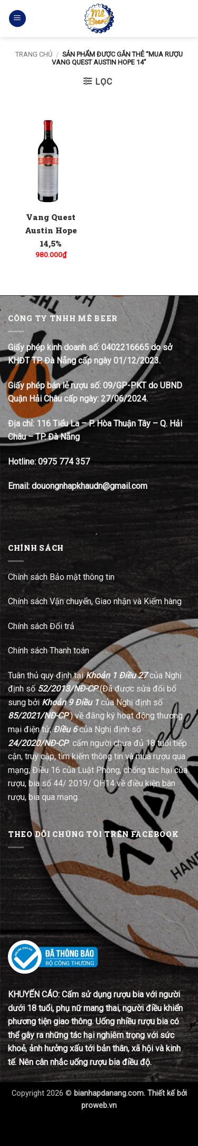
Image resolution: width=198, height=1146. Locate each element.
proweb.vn (99, 1105)
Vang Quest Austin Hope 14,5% (51, 230)
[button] (17, 19)
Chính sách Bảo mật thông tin (61, 577)
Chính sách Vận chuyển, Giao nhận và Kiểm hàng (95, 601)
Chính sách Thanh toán (48, 650)
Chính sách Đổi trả (42, 626)
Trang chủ (33, 54)
